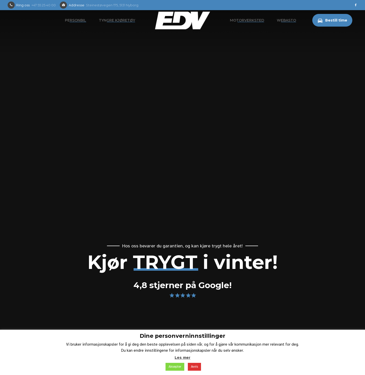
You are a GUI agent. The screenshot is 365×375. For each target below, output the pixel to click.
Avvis (194, 367)
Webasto (286, 20)
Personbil (75, 20)
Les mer (182, 357)
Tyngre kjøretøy (117, 20)
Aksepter (175, 367)
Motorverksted (247, 20)
